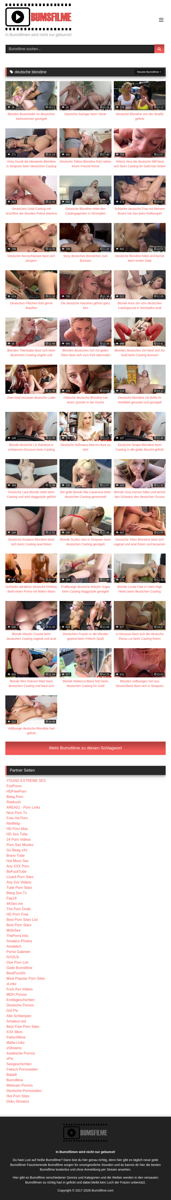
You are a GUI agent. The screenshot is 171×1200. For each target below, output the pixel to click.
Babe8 (11, 1075)
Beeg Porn (14, 797)
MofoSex (13, 930)
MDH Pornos (16, 994)
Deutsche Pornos (20, 1005)
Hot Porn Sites (17, 1096)
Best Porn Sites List (22, 920)
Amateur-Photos (19, 941)
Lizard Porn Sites (20, 877)
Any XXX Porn (17, 866)
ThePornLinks (17, 936)
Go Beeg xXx (16, 850)
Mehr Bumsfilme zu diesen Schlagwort (85, 748)
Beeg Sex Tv (16, 893)
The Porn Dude (18, 909)
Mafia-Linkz (15, 1043)
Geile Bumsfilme (19, 968)
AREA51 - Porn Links (23, 807)
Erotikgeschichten (20, 1000)
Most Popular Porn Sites (25, 978)
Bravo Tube (15, 855)
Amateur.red (16, 1021)
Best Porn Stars (18, 925)
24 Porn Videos (18, 839)
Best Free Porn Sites (22, 1026)
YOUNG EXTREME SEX (26, 781)
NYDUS (12, 957)
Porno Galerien (18, 952)
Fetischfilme (15, 1037)
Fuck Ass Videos (19, 989)
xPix (9, 1059)
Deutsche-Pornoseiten (24, 1091)
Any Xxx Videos (18, 882)
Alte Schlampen (18, 1016)
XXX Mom (14, 1032)
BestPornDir (16, 973)
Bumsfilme (14, 1080)
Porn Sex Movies (19, 845)
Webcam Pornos (19, 1085)
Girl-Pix (12, 1010)
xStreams (14, 1048)
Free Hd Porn (17, 818)
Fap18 (11, 898)
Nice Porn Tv (16, 813)
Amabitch (13, 946)
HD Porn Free (17, 914)
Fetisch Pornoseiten (22, 1069)
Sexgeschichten (19, 1064)
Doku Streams (17, 1101)
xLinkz (11, 984)
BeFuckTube (16, 871)
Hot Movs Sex (17, 861)
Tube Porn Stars (19, 887)
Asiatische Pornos (20, 1053)
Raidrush (13, 802)
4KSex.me (14, 904)
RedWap (13, 823)
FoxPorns (14, 786)
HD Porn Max (17, 829)
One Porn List (17, 962)
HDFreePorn (16, 791)
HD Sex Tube (17, 834)
